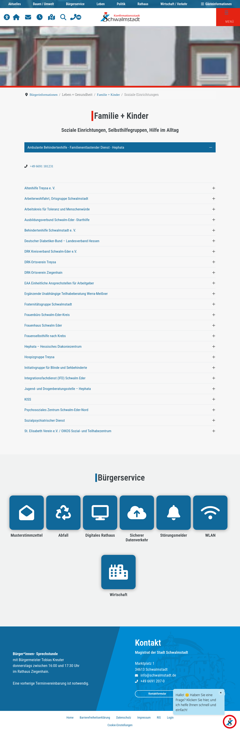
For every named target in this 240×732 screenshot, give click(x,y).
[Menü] (228, 12)
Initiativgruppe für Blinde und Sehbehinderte (55, 367)
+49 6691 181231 (41, 166)
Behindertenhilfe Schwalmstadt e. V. (50, 230)
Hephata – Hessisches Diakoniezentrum (53, 346)
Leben (101, 4)
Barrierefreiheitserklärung (95, 717)
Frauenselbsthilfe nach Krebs (45, 336)
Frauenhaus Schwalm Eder (43, 325)
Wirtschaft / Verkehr (174, 4)
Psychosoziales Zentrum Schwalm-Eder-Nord (56, 410)
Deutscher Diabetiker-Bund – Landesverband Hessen (61, 241)
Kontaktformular (157, 693)
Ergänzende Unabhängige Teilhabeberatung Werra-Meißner (66, 293)
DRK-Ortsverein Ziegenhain (43, 272)
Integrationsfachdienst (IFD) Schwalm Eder (54, 378)
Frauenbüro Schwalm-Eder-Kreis (47, 315)
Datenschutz (123, 717)
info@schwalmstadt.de (158, 675)
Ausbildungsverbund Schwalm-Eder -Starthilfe (56, 220)
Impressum (144, 717)
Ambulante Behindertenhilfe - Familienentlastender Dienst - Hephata (75, 147)
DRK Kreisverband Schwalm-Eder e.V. (50, 251)
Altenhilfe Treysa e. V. (39, 188)
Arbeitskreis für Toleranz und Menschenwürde (57, 209)
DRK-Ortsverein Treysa (40, 262)
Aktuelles (14, 4)
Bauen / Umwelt (43, 4)
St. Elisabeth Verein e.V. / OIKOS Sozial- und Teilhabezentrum (67, 431)
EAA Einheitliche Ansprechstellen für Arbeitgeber (59, 283)
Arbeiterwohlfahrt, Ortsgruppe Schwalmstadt (56, 198)
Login (170, 717)
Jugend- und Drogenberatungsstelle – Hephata (57, 389)
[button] (6, 17)
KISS (27, 399)
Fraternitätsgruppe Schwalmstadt (48, 304)
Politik (121, 4)
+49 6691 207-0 (152, 681)
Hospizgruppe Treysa (39, 357)
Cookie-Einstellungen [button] (120, 725)
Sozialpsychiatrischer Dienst (44, 420)
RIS (159, 717)
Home (69, 717)
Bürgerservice (75, 4)
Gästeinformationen (215, 4)
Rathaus (143, 4)
